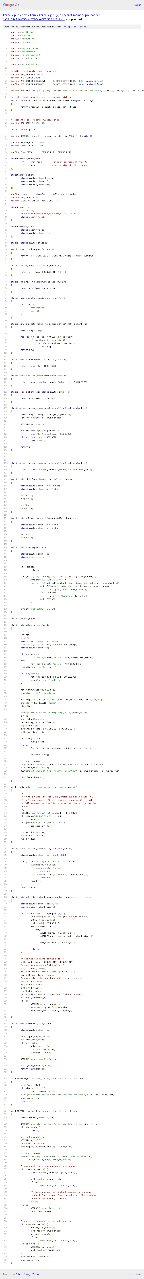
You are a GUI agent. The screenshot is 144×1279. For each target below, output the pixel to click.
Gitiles (19, 1274)
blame (83, 26)
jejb (58, 15)
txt (131, 1274)
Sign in (137, 4)
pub (16, 15)
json (138, 1274)
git (52, 15)
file (66, 26)
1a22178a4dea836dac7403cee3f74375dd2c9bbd (34, 19)
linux (33, 15)
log (74, 26)
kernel (7, 15)
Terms (35, 1274)
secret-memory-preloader (81, 15)
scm (24, 15)
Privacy (27, 1274)
